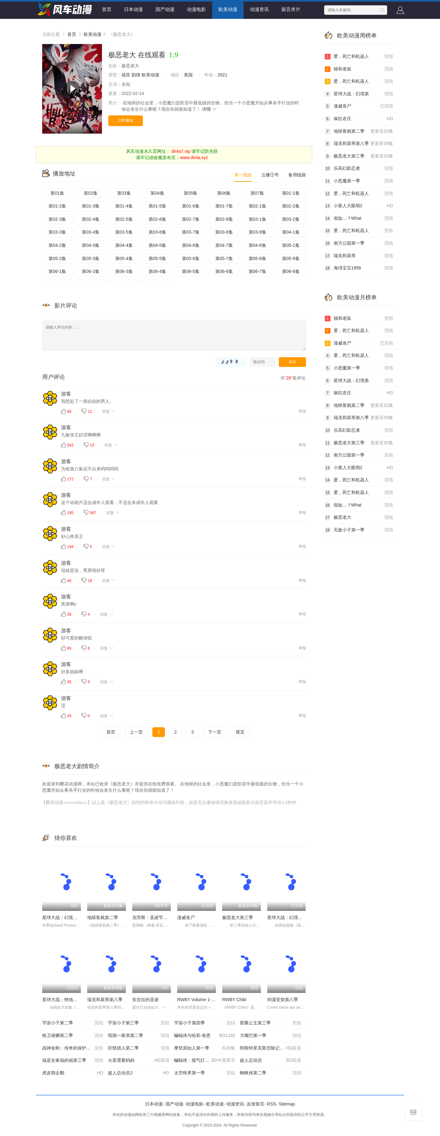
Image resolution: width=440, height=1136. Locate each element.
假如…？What (359, 218)
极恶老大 (359, 517)
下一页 (214, 731)
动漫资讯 (259, 9)
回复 (109, 411)
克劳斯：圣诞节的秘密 (154, 917)
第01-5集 (157, 205)
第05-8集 (257, 258)
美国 (188, 74)
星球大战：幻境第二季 (289, 917)
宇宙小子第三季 (138, 1023)
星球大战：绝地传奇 (62, 999)
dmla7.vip (180, 151)
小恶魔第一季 (359, 181)
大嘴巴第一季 (270, 1036)
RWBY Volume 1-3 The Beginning (210, 999)
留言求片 (290, 9)
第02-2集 (291, 205)
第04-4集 (124, 245)
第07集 (257, 193)
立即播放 (125, 120)
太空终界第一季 (204, 1073)
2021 (222, 74)
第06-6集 (224, 271)
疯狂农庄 (359, 119)
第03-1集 (257, 219)
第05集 (191, 193)
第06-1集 (57, 271)
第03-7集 (191, 232)
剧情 (136, 74)
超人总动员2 (138, 1073)
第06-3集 (124, 271)
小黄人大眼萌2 (359, 206)
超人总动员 (270, 1060)
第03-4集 (90, 232)
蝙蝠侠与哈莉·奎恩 (204, 1036)
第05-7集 (224, 258)
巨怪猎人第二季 (138, 1048)
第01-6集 (191, 205)
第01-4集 (124, 205)
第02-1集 (257, 205)
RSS (271, 1103)
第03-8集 (224, 232)
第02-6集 (157, 219)
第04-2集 (57, 245)
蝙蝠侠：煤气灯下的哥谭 (204, 1060)
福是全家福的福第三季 (72, 1060)
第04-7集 (224, 245)
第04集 (157, 193)
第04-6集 (191, 245)
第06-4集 (157, 271)
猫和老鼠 (359, 69)
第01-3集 (90, 205)
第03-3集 (57, 232)
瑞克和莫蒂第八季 (104, 999)
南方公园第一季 (359, 243)
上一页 (136, 731)
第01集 (57, 193)
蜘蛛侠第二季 (270, 1073)
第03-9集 (257, 232)
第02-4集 (90, 219)
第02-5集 (124, 219)
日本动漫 (133, 9)
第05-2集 (57, 258)
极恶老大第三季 (237, 917)
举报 (302, 411)
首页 (106, 9)
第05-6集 (191, 258)
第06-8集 (291, 271)
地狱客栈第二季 (102, 917)
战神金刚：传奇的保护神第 (72, 1048)
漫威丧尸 (186, 917)
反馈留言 (255, 1103)
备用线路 (297, 174)
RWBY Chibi (234, 999)
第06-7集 (257, 271)
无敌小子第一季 (359, 530)
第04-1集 (291, 232)
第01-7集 (224, 205)
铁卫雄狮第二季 (72, 1036)
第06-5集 (191, 271)
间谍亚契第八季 (282, 999)
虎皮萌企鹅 (72, 1073)
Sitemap (287, 1103)
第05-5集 (157, 258)
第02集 (91, 193)
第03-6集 (157, 232)
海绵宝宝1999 (359, 268)
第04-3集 (90, 245)
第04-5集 (157, 245)
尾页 (240, 731)
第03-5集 (124, 232)
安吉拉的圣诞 (145, 999)
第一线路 (243, 174)
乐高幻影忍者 (359, 168)
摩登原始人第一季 (204, 1048)
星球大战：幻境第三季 (64, 917)
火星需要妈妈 (138, 1060)
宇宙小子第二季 (72, 1023)
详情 (209, 109)
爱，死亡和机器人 (359, 56)
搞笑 (125, 74)
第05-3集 (90, 258)
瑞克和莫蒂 (359, 256)
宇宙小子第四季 (204, 1023)
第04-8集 (257, 245)
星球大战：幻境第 (359, 94)
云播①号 (270, 174)
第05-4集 (124, 258)
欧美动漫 (227, 9)
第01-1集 (291, 193)
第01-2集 (57, 205)
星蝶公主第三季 (270, 1023)
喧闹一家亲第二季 (138, 1036)
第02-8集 (224, 219)
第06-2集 (90, 271)
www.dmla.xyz (194, 157)
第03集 (124, 193)
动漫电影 (196, 9)
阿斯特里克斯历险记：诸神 (270, 1048)
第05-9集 (291, 258)
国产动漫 (164, 9)
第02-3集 (57, 219)
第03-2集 (291, 219)
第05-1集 (291, 245)
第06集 (224, 193)
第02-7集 (191, 219)
